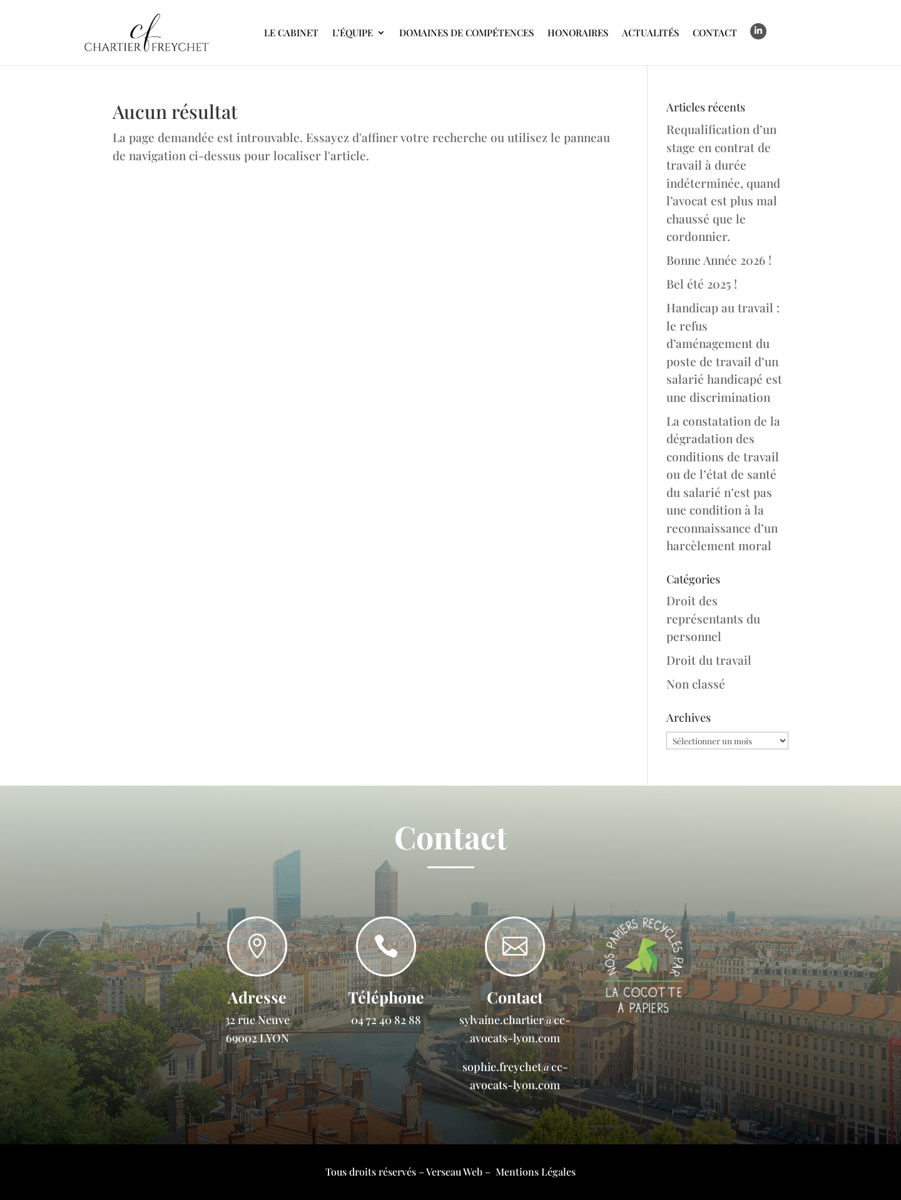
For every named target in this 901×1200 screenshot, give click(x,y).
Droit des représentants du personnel (713, 618)
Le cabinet (291, 32)
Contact (715, 32)
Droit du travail (708, 660)
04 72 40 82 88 (386, 1019)
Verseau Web (454, 1171)
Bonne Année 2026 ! (718, 260)
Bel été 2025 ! (701, 283)
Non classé (695, 683)
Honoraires (577, 32)
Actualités (650, 32)
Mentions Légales (536, 1171)
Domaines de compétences (466, 32)
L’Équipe (352, 32)
